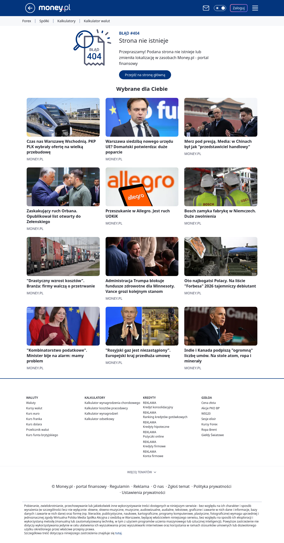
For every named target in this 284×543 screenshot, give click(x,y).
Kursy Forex (209, 424)
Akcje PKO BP (210, 408)
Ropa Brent (209, 430)
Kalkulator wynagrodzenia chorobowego (112, 403)
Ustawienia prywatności (142, 492)
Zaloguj (239, 8)
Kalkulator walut (97, 21)
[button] (255, 8)
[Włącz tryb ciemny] (220, 8)
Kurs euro (33, 413)
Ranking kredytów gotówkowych (165, 417)
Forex (26, 21)
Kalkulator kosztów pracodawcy (106, 408)
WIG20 (206, 413)
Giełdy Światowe (212, 435)
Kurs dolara (34, 424)
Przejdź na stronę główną (145, 74)
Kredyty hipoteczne (156, 427)
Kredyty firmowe (154, 446)
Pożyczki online (153, 436)
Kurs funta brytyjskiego (42, 435)
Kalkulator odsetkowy (99, 419)
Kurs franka (34, 419)
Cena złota (208, 403)
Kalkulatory (66, 21)
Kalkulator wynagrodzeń (101, 413)
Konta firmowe (153, 456)
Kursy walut (34, 408)
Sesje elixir (208, 419)
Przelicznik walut (37, 430)
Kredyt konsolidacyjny (158, 407)
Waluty (31, 403)
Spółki (44, 21)
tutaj (118, 533)
